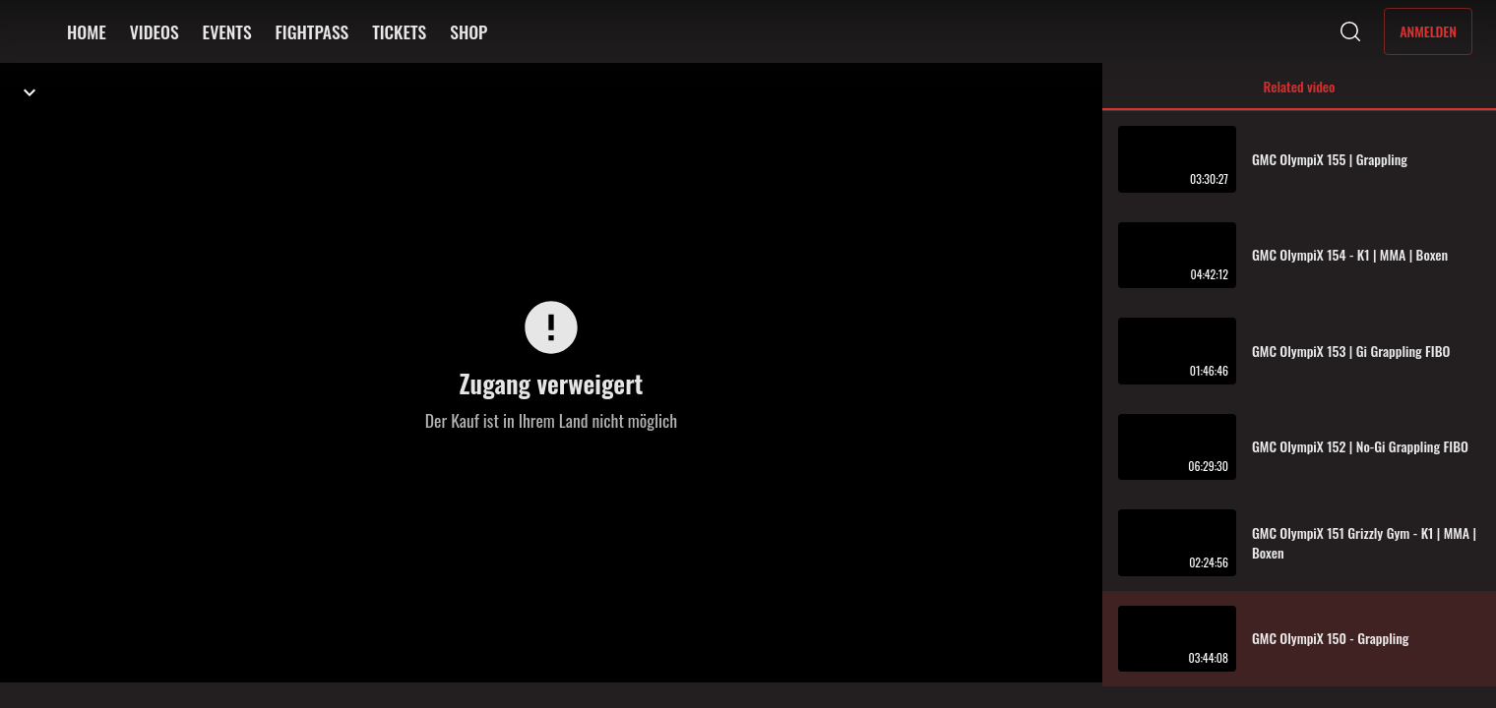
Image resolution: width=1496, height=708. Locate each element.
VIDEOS (154, 31)
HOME (86, 31)
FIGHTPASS (312, 31)
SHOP (468, 31)
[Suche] (1350, 31)
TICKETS (399, 31)
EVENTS (227, 31)
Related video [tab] (1299, 93)
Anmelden (1428, 31)
